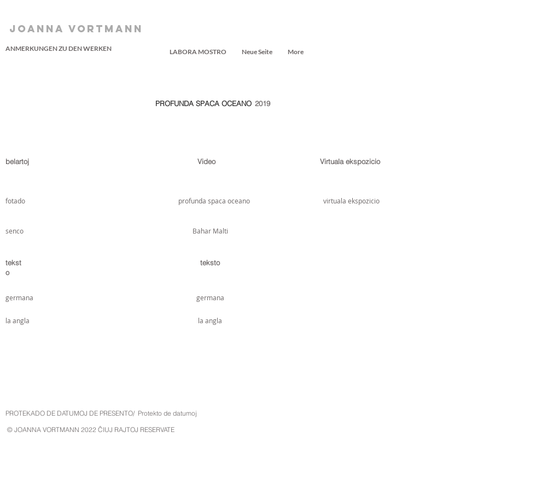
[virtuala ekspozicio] (351, 200)
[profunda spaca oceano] (214, 200)
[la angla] (20, 320)
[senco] (18, 230)
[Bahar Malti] (210, 230)
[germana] (20, 297)
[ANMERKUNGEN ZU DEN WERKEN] (58, 48)
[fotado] (34, 200)
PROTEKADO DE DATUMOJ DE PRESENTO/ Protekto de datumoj (101, 413)
